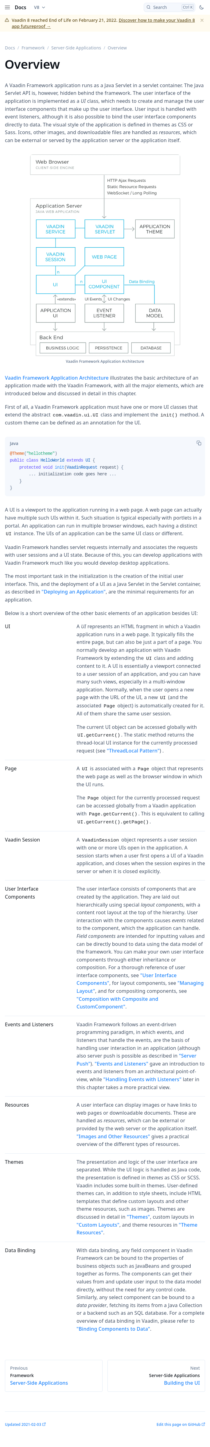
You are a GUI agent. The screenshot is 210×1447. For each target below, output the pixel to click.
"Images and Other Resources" (113, 1136)
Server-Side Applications (76, 48)
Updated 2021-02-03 (23, 1424)
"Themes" (138, 1216)
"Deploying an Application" (73, 591)
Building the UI (156, 1379)
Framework (33, 48)
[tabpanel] (105, 473)
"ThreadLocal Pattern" (133, 750)
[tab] (14, 443)
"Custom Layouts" (97, 1224)
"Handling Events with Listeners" (142, 1079)
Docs (20, 7)
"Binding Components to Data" (113, 1328)
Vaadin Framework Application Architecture (57, 377)
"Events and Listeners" (121, 1063)
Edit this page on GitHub (178, 1424)
